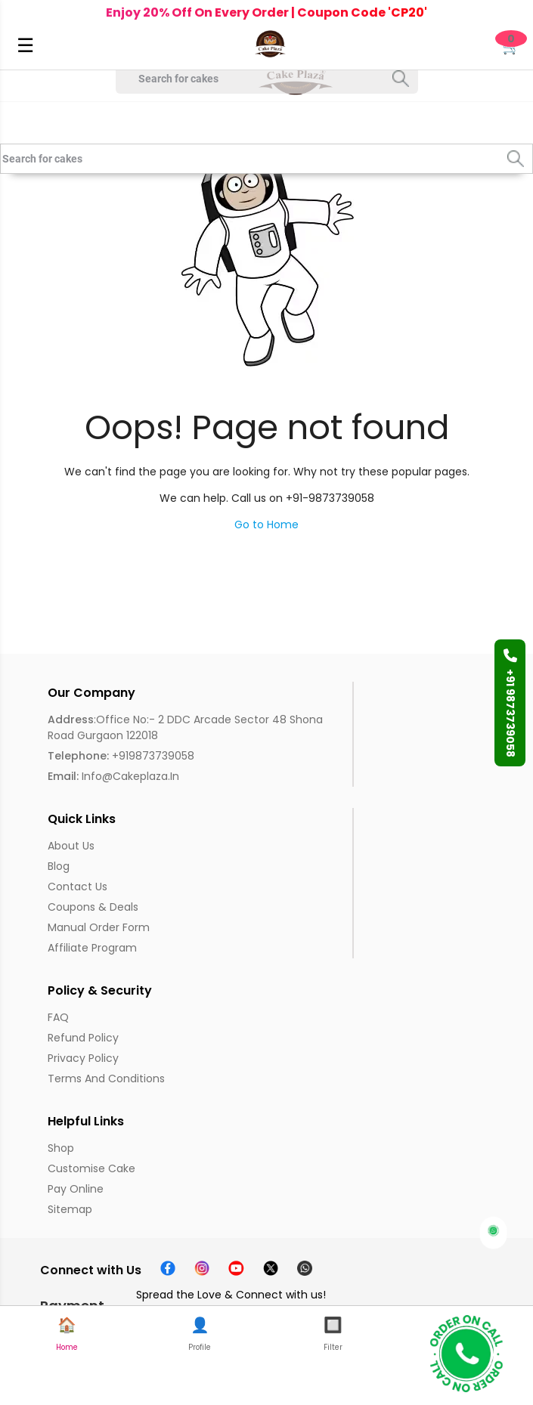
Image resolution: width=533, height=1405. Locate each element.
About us (71, 845)
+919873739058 (121, 755)
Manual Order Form (99, 927)
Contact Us (77, 886)
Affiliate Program (92, 947)
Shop (61, 1148)
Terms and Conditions (106, 1078)
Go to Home (266, 524)
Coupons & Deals (93, 906)
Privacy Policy (83, 1058)
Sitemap (70, 1209)
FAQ (58, 1017)
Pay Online (76, 1188)
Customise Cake (91, 1168)
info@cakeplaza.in (113, 776)
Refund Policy (83, 1037)
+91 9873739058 (510, 702)
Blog (59, 866)
